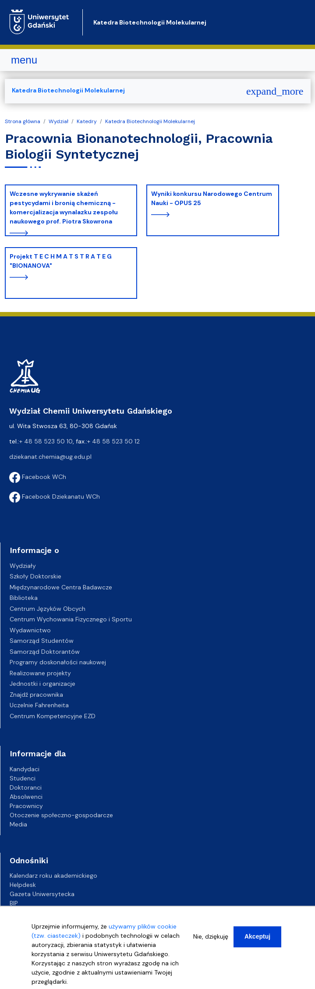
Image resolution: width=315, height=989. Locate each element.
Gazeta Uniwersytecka (42, 894)
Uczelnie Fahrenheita (39, 705)
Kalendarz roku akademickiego (53, 875)
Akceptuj (257, 938)
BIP (14, 903)
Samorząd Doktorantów (45, 652)
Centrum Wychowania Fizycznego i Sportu (71, 619)
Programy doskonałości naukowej (58, 662)
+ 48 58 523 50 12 (113, 441)
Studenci (22, 778)
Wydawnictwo (30, 630)
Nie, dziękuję (210, 939)
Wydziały (23, 566)
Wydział (58, 121)
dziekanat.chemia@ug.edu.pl (50, 457)
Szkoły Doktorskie (35, 576)
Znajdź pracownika (36, 694)
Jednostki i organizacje (42, 684)
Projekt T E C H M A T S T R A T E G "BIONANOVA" (61, 260)
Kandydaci (24, 769)
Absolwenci (26, 797)
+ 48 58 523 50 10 (46, 441)
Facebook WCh (37, 477)
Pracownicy (26, 806)
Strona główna (22, 121)
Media (18, 824)
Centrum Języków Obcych (47, 609)
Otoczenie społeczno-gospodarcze (61, 815)
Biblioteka (24, 598)
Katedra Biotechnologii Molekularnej (149, 22)
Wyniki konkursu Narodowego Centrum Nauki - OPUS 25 (211, 198)
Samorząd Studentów (42, 641)
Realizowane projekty (40, 673)
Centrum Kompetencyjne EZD (53, 716)
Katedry (87, 121)
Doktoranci (26, 787)
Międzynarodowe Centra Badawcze (61, 587)
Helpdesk (23, 885)
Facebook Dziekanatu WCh (54, 496)
